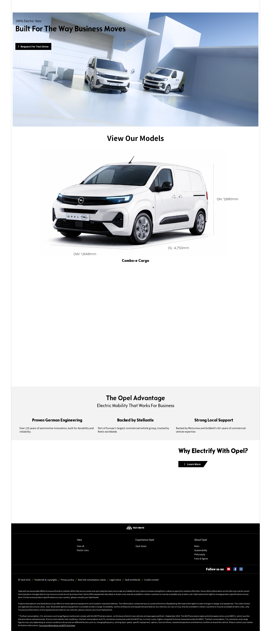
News (196, 546)
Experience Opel (145, 539)
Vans (79, 539)
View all (80, 546)
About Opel (200, 539)
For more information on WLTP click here (57, 625)
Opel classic (141, 546)
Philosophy (199, 554)
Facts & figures (201, 558)
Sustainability (200, 550)
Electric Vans (83, 550)
